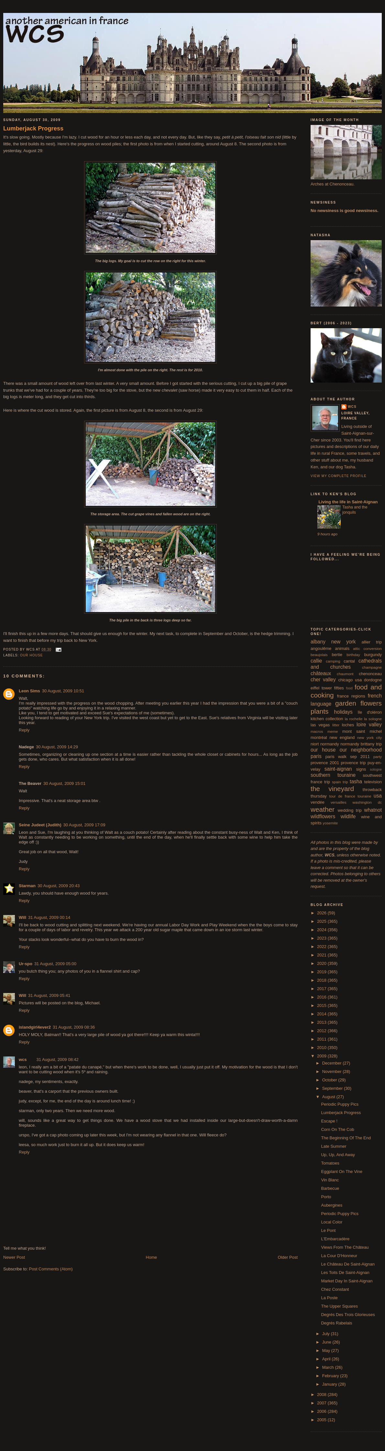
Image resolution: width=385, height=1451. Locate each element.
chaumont (345, 674)
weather (323, 809)
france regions (351, 696)
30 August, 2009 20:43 (59, 885)
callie (316, 661)
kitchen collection (327, 718)
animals (342, 648)
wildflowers (323, 816)
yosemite (330, 823)
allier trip (371, 642)
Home (151, 1257)
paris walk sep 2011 (347, 756)
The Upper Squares (339, 1306)
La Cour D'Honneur (339, 1255)
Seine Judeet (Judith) (40, 824)
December (332, 1063)
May (326, 1350)
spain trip (340, 782)
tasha (356, 781)
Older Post (288, 1257)
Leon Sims (29, 690)
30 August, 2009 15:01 (64, 783)
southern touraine (333, 775)
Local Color (331, 1222)
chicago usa (350, 679)
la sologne (373, 719)
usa (378, 795)
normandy (329, 744)
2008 (322, 1394)
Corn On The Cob (337, 1129)
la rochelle (354, 719)
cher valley (323, 679)
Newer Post (14, 1257)
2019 (322, 971)
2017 (322, 988)
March (328, 1367)
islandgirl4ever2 (35, 1027)
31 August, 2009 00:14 (49, 917)
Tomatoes (330, 1163)
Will (22, 917)
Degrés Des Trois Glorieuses (348, 1314)
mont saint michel (362, 731)
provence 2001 (325, 762)
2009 (322, 1056)
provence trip (353, 762)
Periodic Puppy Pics (339, 1104)
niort (315, 744)
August (329, 1096)
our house (31, 655)
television (373, 781)
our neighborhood (361, 750)
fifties (339, 688)
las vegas (320, 724)
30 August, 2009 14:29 (57, 746)
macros (317, 731)
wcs (23, 1059)
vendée (317, 802)
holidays (343, 712)
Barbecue (330, 1188)
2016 (322, 997)
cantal (349, 661)
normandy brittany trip (361, 744)
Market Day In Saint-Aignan (346, 1280)
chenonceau (370, 673)
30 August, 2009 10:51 (63, 690)
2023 (322, 938)
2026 (322, 912)
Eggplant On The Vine (341, 1171)
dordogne (373, 679)
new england (342, 737)
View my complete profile (339, 476)
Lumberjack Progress (33, 128)
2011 (322, 1039)
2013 (322, 1022)
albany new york (333, 641)
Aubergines (331, 1205)
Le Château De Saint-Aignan (348, 1264)
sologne (376, 769)
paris (316, 756)
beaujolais (319, 655)
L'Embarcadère (335, 1238)
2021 (322, 955)
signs (361, 769)
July (326, 1333)
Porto (326, 1196)
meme (332, 731)
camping (333, 661)
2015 (322, 1005)
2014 (322, 1013)
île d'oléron (370, 712)
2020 (322, 963)
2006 (322, 1411)
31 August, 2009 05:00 (55, 963)
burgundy (373, 654)
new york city (369, 737)
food (349, 688)
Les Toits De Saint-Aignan (345, 1272)
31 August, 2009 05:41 (49, 995)
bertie (337, 654)
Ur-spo (25, 963)
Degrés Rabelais (336, 1323)
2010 (322, 1047)
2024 (322, 929)
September (333, 1088)
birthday (353, 655)
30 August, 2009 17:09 (84, 824)
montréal (319, 737)
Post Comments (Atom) (51, 1269)
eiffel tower (321, 688)
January (330, 1384)
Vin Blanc (330, 1180)
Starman (27, 885)
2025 (322, 921)
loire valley (369, 724)
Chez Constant (335, 1289)
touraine (364, 796)
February (331, 1375)
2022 (322, 946)
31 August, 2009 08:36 (74, 1027)
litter (335, 725)
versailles (338, 802)
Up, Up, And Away (338, 1154)
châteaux (321, 673)
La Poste (329, 1297)
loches (348, 724)
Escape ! (329, 1121)
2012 (322, 1030)
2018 (322, 980)
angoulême (321, 648)
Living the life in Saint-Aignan (347, 501)
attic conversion (367, 648)
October (330, 1079)
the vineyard (332, 788)
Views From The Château (344, 1247)
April (327, 1358)
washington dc (367, 802)
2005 (322, 1419)
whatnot (373, 810)
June (327, 1342)
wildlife (348, 816)
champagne (372, 667)
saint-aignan (338, 769)
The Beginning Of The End (346, 1137)
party (377, 756)
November (332, 1071)
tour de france (342, 796)
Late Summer (333, 1146)
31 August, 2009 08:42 (58, 1059)
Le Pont (328, 1230)
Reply (24, 730)
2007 (322, 1403)
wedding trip (350, 810)
